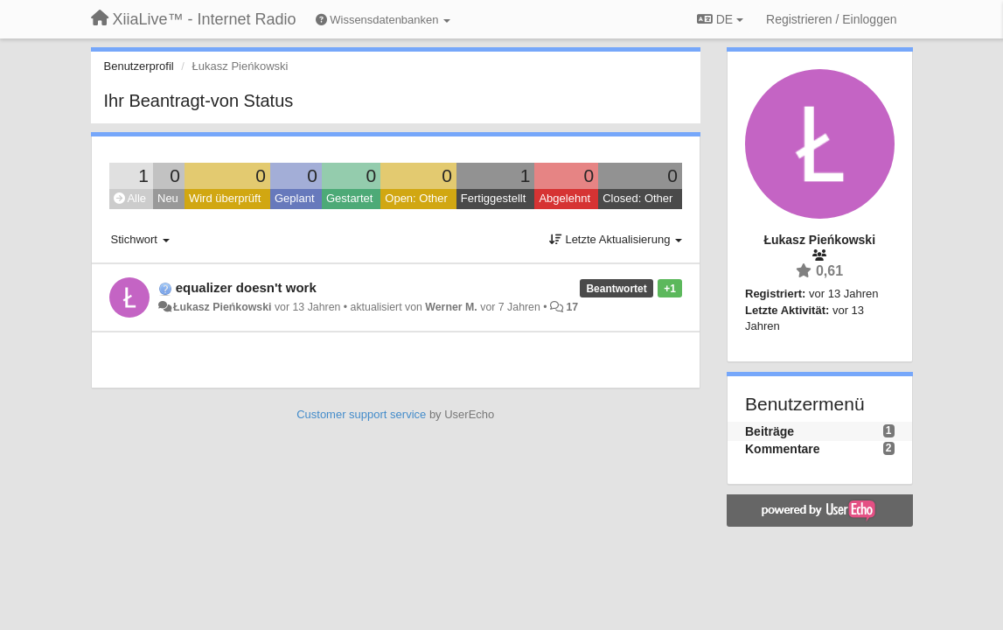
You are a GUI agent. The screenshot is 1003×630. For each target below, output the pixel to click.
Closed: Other (637, 198)
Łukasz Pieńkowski (222, 307)
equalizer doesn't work (246, 287)
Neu (167, 198)
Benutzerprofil (139, 66)
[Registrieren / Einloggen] (831, 19)
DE (720, 19)
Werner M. (451, 307)
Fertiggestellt (493, 198)
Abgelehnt (564, 198)
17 (572, 307)
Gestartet (349, 198)
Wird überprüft (225, 198)
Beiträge (769, 431)
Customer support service (361, 414)
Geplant (295, 198)
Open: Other (416, 198)
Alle (130, 198)
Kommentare (782, 449)
